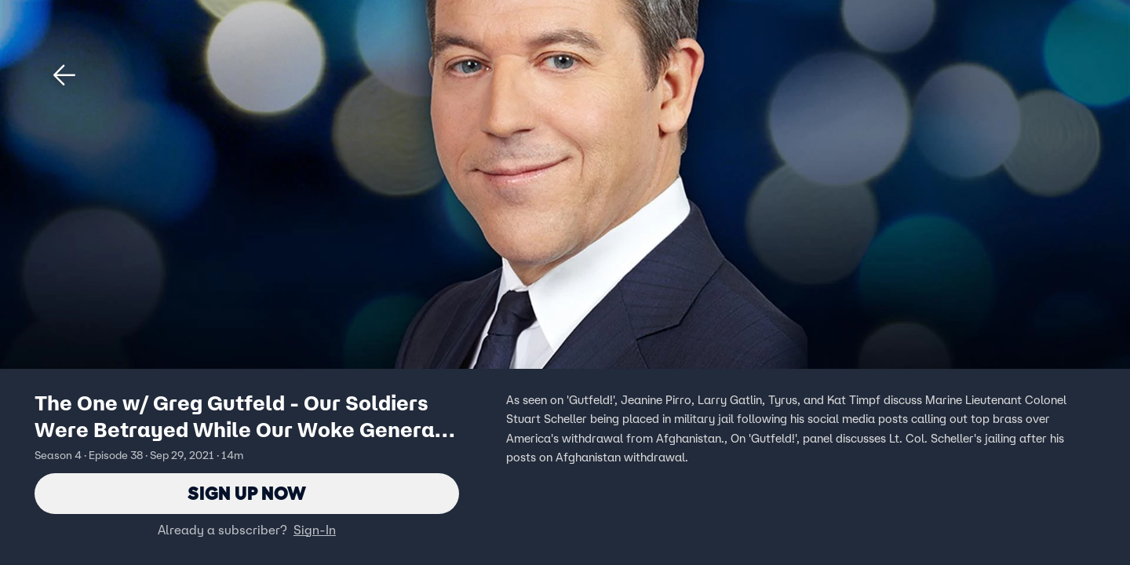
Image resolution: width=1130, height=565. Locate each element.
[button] (64, 75)
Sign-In (314, 530)
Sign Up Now (247, 493)
